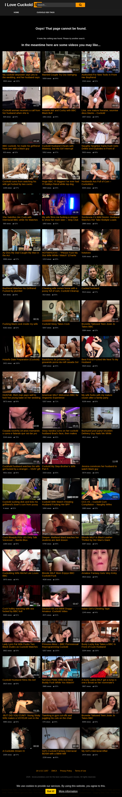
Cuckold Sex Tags (46, 12)
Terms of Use (80, 771)
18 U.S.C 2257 (42, 771)
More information (68, 791)
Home (16, 12)
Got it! (50, 791)
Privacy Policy (66, 771)
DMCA (54, 771)
